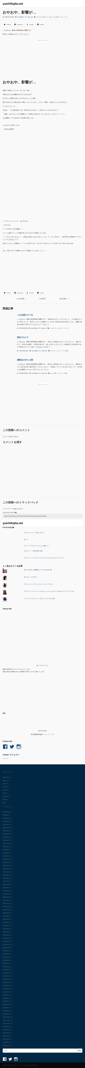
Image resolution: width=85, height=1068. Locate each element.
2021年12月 (6, 865)
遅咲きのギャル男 (25, 360)
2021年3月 (6, 894)
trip (4, 802)
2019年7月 (6, 957)
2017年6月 (6, 1036)
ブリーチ (66, 328)
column (5, 787)
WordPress (34, 1065)
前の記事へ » (64, 299)
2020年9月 (6, 913)
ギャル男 (53, 373)
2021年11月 (6, 869)
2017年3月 (6, 1045)
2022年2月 (6, 859)
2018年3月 (6, 1007)
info (4, 793)
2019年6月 (6, 960)
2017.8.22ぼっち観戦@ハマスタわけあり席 (38, 570)
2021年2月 (6, 897)
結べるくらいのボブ (30, 577)
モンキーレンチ (18, 1065)
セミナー (60, 328)
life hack (5, 796)
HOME (42, 299)
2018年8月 (6, 992)
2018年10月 (6, 985)
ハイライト (60, 373)
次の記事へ (21, 299)
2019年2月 (6, 973)
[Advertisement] (42, 59)
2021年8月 (6, 878)
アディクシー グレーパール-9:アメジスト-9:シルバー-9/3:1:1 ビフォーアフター (49, 591)
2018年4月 (6, 1004)
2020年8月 (6, 916)
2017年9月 (6, 1026)
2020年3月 (6, 932)
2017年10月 (6, 1023)
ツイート (5, 758)
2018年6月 (6, 998)
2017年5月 (6, 1039)
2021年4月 (6, 891)
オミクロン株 (40, 17)
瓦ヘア (26, 539)
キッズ (53, 351)
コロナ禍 (55, 17)
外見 (65, 373)
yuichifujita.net (13, 3)
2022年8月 (6, 840)
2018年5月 (6, 1001)
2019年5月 (6, 963)
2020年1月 (6, 938)
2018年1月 (6, 1014)
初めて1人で (22, 337)
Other (4, 799)
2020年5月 (6, 925)
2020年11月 (6, 906)
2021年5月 (6, 887)
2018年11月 (6, 982)
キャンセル (48, 17)
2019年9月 (6, 951)
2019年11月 (6, 944)
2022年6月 (6, 846)
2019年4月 (6, 966)
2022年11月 (6, 831)
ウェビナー (53, 328)
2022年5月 (6, 850)
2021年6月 (6, 884)
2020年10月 (6, 910)
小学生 (66, 351)
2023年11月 (6, 812)
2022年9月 (6, 837)
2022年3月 (6, 856)
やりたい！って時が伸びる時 (33, 551)
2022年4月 (6, 853)
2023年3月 (6, 818)
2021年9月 (6, 875)
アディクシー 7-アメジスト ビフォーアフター (38, 584)
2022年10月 (6, 834)
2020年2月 (6, 935)
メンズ (65, 17)
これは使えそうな (25, 315)
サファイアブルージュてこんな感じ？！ (37, 546)
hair (32, 17)
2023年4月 (6, 815)
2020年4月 (6, 929)
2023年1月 (6, 824)
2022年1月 (6, 862)
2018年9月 (6, 989)
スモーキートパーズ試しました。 (34, 532)
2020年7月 (6, 919)
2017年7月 (6, 1033)
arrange (5, 777)
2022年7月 (6, 843)
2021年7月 (6, 881)
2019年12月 (6, 941)
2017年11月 (6, 1020)
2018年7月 (6, 995)
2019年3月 (6, 970)
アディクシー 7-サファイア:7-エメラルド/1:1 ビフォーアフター (44, 558)
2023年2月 (6, 821)
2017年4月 (6, 1042)
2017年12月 (6, 1017)
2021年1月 (6, 900)
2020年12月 (6, 903)
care (4, 783)
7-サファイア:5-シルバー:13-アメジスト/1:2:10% (39, 598)
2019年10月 (6, 948)
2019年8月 (6, 954)
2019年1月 (6, 976)
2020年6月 (6, 922)
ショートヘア (60, 351)
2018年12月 (6, 979)
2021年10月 (6, 872)
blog (28, 17)
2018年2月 (6, 1011)
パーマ (61, 17)
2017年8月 (6, 1030)
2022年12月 (6, 828)
